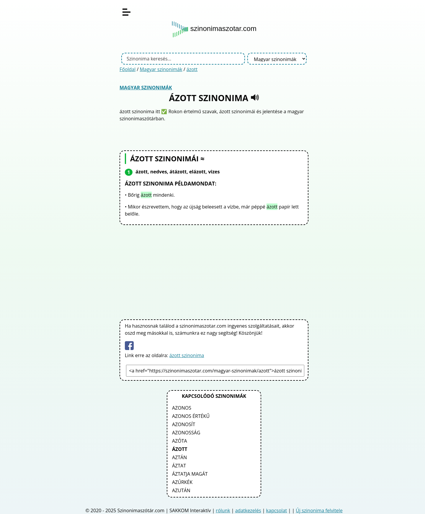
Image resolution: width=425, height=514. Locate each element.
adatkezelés (248, 510)
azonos (181, 408)
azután (181, 490)
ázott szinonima (186, 355)
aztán (179, 457)
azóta (179, 441)
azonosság (186, 433)
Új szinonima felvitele (319, 510)
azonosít (183, 424)
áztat (179, 466)
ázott (192, 69)
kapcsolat (276, 510)
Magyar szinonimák (161, 69)
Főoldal (127, 69)
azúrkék (182, 482)
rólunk (223, 510)
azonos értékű (191, 416)
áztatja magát (190, 474)
